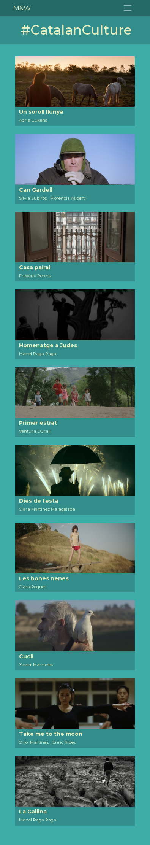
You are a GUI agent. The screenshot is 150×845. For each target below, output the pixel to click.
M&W (22, 8)
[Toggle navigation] (128, 8)
